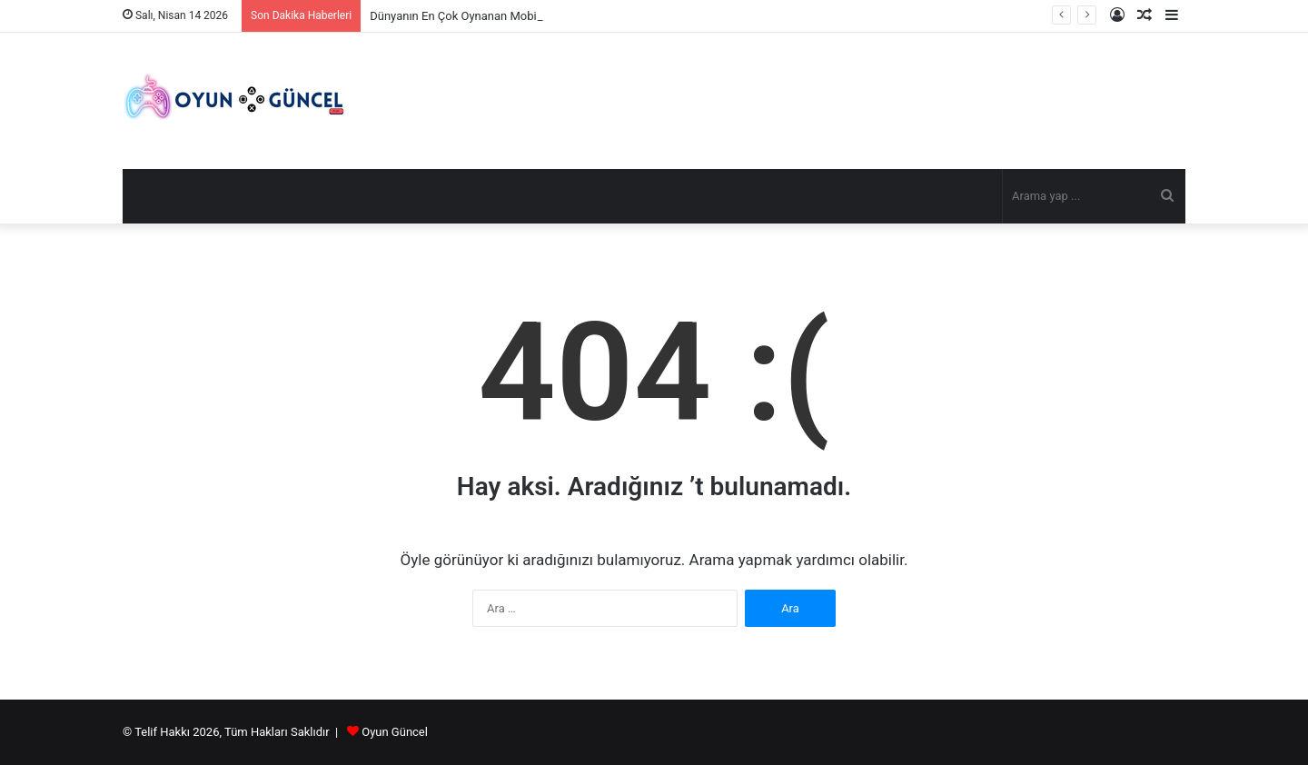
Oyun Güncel (395, 732)
